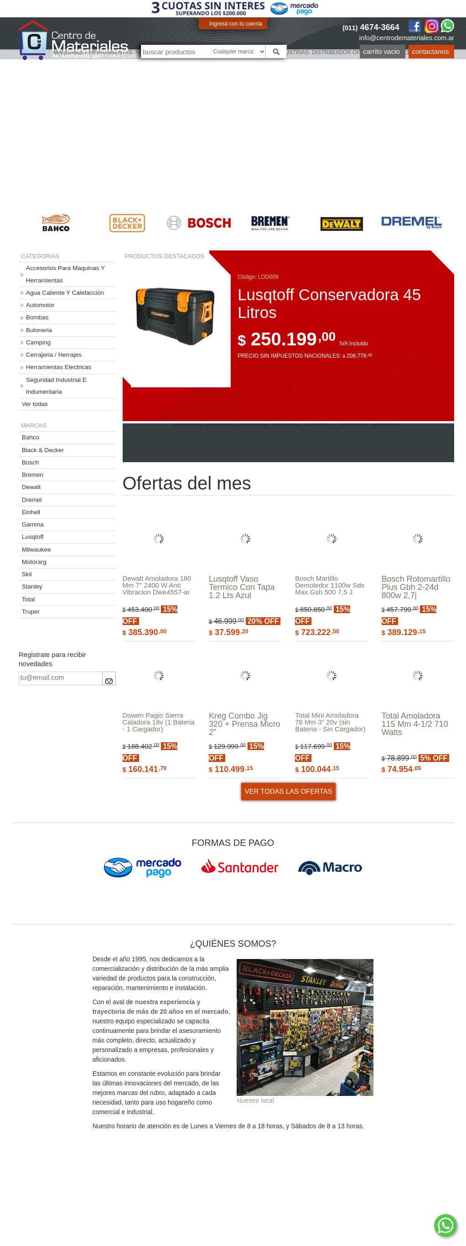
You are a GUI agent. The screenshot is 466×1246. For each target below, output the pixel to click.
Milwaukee (36, 549)
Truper (31, 611)
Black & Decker (43, 450)
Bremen (32, 474)
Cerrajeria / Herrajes (54, 354)
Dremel (32, 499)
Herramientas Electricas (58, 367)
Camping (38, 342)
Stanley (32, 586)
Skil (27, 574)
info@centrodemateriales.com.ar (406, 38)
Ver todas (35, 404)
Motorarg (34, 561)
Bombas (37, 317)
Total (28, 599)
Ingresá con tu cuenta (235, 24)
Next (461, 223)
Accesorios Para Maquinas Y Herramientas (65, 274)
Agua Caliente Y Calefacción (65, 292)
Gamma (33, 524)
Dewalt (31, 487)
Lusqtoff (33, 536)
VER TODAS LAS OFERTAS (288, 836)
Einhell (31, 512)
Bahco (30, 437)
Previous (5, 223)
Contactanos (430, 51)
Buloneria (39, 330)
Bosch (30, 462)
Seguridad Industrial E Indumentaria (56, 385)
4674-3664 (370, 27)
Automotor (40, 305)
